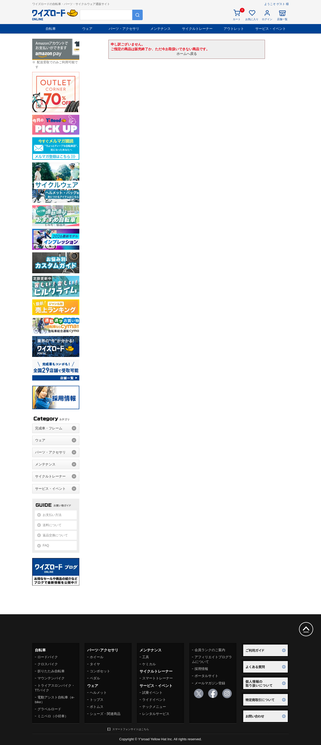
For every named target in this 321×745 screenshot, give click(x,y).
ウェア (87, 29)
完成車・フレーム (48, 428)
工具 (145, 657)
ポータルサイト (206, 676)
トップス (96, 700)
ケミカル (149, 664)
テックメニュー (154, 707)
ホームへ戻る (186, 54)
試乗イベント (152, 693)
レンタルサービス (155, 714)
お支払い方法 (52, 515)
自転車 (51, 29)
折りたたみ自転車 (51, 671)
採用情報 (201, 669)
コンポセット (100, 671)
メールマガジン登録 (210, 683)
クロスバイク (47, 664)
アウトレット (234, 29)
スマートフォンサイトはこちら (130, 729)
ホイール (96, 657)
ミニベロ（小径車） (52, 716)
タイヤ (95, 664)
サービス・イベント (270, 29)
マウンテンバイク (51, 678)
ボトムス (96, 707)
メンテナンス (160, 29)
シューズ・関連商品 (105, 714)
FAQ (46, 545)
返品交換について (55, 535)
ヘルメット (98, 693)
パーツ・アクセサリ (124, 29)
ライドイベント (154, 700)
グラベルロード (49, 709)
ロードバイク (47, 657)
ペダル (95, 678)
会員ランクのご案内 (210, 650)
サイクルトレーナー (197, 29)
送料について (52, 525)
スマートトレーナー (157, 678)
